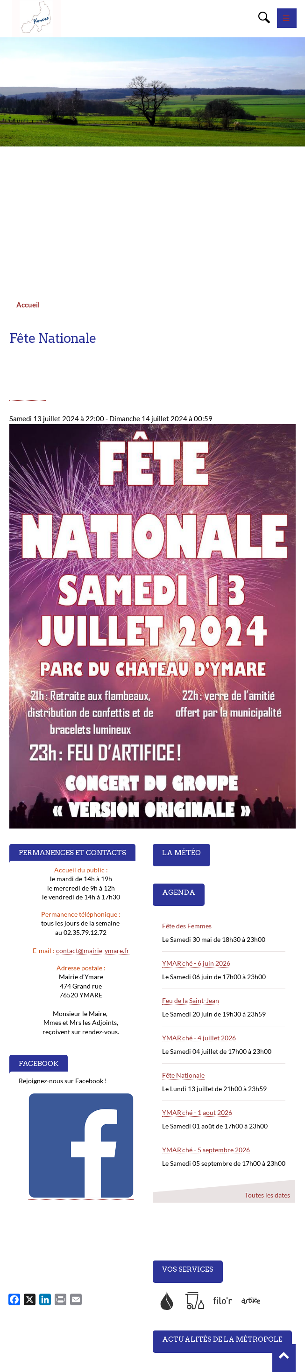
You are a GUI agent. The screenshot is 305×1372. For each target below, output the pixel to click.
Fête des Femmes (187, 803)
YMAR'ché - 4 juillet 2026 (199, 915)
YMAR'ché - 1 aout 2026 (197, 989)
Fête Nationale (183, 952)
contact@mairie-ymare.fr (92, 827)
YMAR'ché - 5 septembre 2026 (206, 1027)
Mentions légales (181, 1345)
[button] (284, 1358)
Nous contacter (179, 1312)
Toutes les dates (267, 1072)
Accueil (28, 181)
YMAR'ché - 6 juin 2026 (196, 840)
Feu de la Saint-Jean (190, 877)
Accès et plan (176, 1328)
